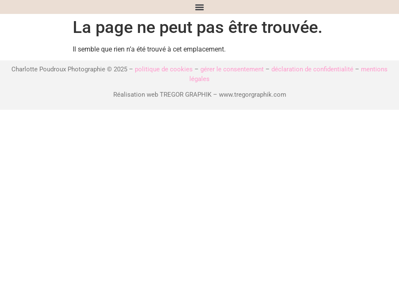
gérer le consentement (232, 69)
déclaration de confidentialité (312, 69)
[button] (200, 7)
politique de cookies (164, 69)
